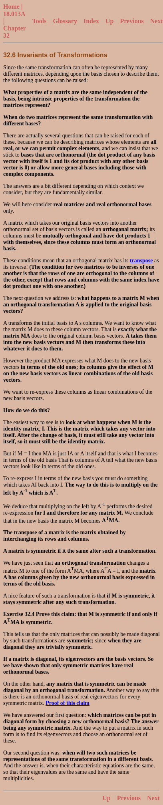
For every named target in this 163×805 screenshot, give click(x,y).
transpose (141, 261)
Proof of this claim (67, 703)
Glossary (65, 21)
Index (91, 21)
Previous (132, 21)
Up (109, 21)
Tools (39, 21)
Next (156, 21)
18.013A (14, 13)
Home (11, 6)
